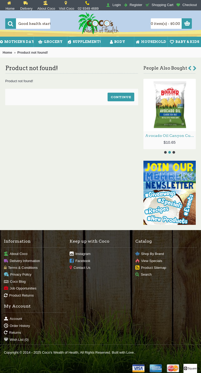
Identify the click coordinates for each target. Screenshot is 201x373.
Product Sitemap (150, 268)
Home (7, 52)
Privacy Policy (17, 274)
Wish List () (16, 339)
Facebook (80, 261)
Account (13, 319)
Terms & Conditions (21, 268)
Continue (121, 97)
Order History (17, 326)
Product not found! (32, 52)
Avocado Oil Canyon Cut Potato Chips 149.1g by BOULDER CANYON (170, 135)
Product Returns (19, 295)
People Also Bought (165, 68)
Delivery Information (22, 261)
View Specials (148, 261)
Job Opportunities (20, 288)
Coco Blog (15, 281)
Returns (12, 333)
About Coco (15, 254)
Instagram (80, 254)
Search (143, 274)
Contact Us (80, 268)
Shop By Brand (149, 254)
